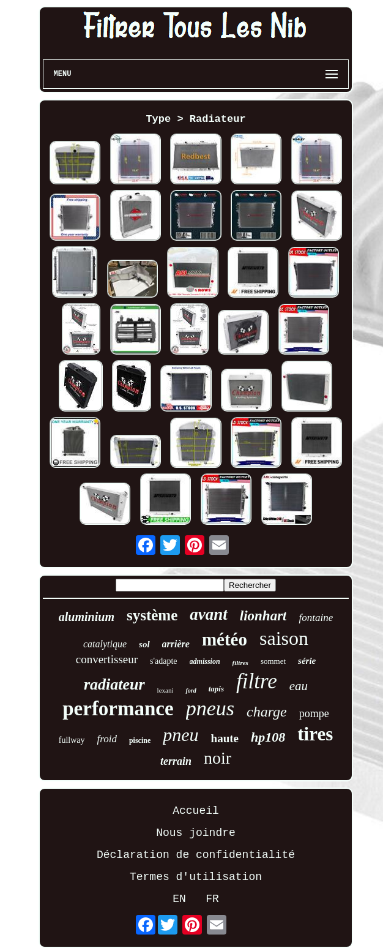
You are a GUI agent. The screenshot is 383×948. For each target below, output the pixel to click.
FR (212, 899)
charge (267, 712)
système (152, 615)
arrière (176, 644)
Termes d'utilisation (196, 877)
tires (315, 734)
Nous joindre (196, 833)
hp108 (268, 737)
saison (283, 638)
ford (190, 690)
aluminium (86, 616)
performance (117, 709)
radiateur (114, 684)
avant (209, 614)
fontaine (316, 617)
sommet (273, 661)
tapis (216, 688)
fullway (72, 740)
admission (205, 661)
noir (217, 757)
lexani (165, 690)
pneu (180, 734)
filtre (256, 681)
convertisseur (107, 659)
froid (107, 739)
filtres (240, 662)
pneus (210, 708)
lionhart (263, 615)
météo (224, 639)
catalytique (105, 644)
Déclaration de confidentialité (196, 855)
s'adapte (163, 661)
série (307, 661)
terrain (176, 761)
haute (225, 738)
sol (144, 644)
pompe (314, 713)
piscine (140, 740)
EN (179, 899)
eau (298, 686)
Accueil (196, 811)
